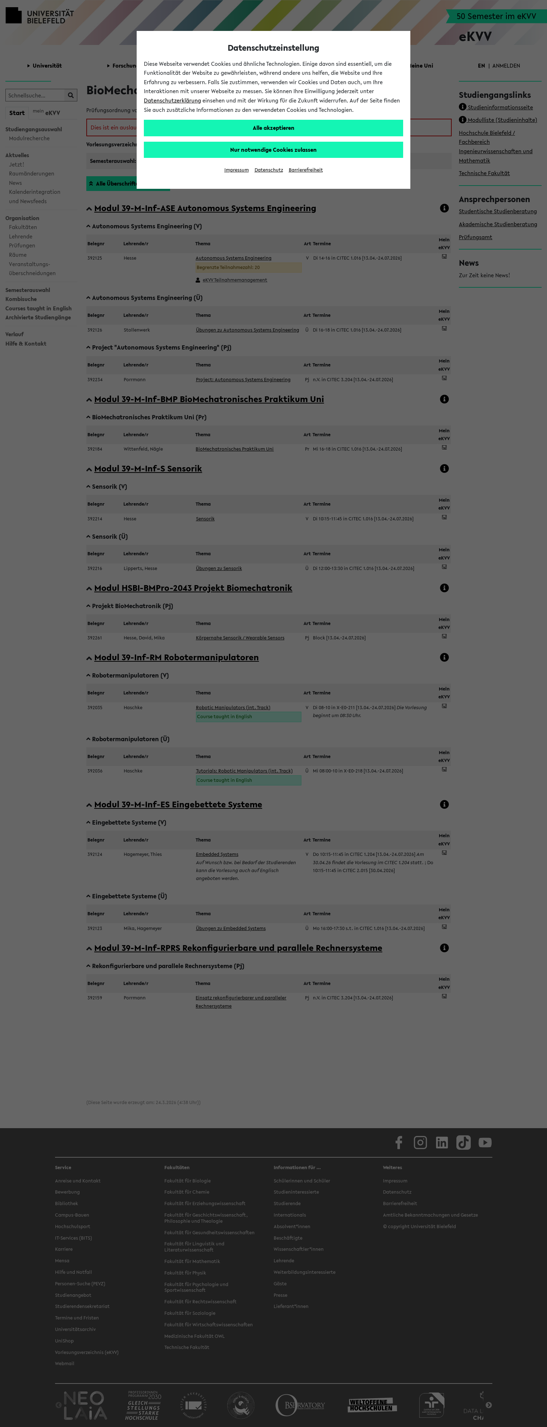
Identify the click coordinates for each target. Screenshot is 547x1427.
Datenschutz (269, 170)
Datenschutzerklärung (172, 100)
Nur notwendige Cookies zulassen (273, 150)
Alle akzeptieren (274, 128)
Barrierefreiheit (306, 170)
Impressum (236, 170)
